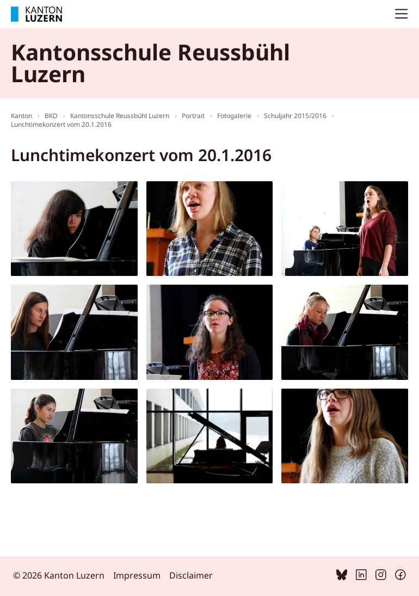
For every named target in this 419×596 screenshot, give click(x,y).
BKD (51, 115)
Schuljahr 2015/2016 (295, 115)
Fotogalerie (234, 115)
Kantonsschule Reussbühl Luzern (119, 115)
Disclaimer (191, 575)
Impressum (137, 575)
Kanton (21, 115)
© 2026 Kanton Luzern (58, 575)
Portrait (193, 115)
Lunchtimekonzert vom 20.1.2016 (61, 124)
